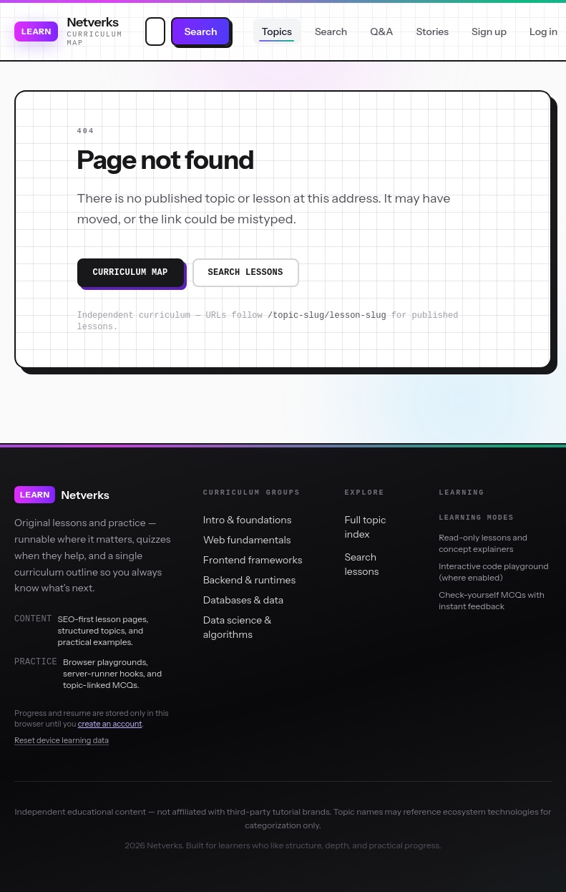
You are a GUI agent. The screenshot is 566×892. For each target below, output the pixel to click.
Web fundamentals (247, 539)
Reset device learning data (61, 740)
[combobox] (155, 31)
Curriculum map (130, 273)
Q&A (381, 31)
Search (200, 31)
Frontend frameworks (253, 559)
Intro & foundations (247, 519)
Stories (432, 31)
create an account (110, 724)
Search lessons (245, 273)
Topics (277, 31)
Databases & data (243, 599)
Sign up (489, 31)
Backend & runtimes (249, 579)
